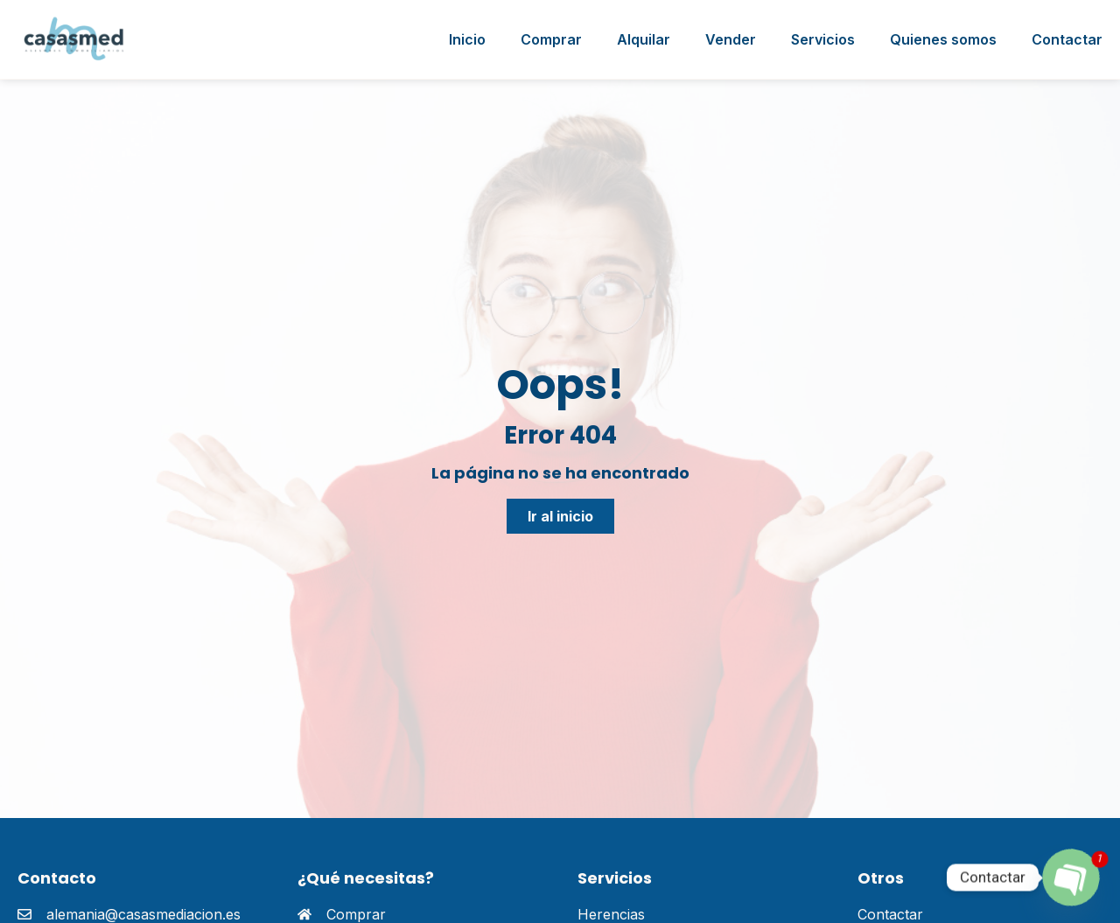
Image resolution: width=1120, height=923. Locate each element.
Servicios (823, 39)
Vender (730, 39)
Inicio (467, 39)
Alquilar (643, 39)
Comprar (551, 39)
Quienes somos (943, 39)
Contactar (1067, 39)
